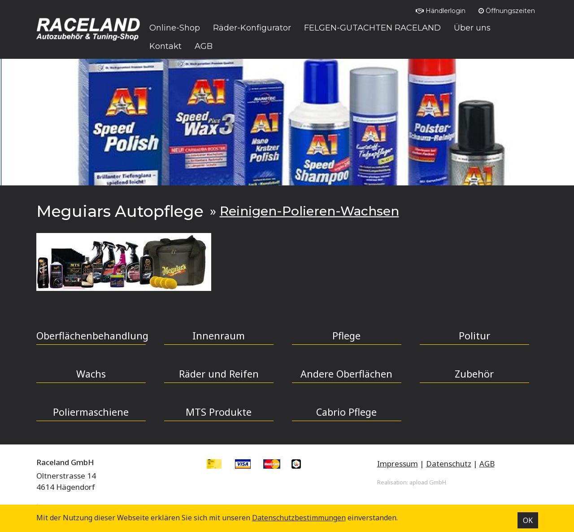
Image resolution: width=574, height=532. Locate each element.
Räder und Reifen (219, 373)
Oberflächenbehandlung (91, 335)
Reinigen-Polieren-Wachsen (309, 211)
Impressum (397, 463)
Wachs (91, 373)
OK (528, 520)
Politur (474, 335)
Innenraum (218, 335)
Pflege (346, 335)
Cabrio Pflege (346, 412)
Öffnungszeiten (506, 11)
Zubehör (474, 373)
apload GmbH (427, 482)
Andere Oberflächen (346, 373)
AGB (487, 463)
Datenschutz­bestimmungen (299, 518)
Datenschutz (448, 463)
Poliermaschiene (91, 412)
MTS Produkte (219, 412)
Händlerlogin (440, 11)
